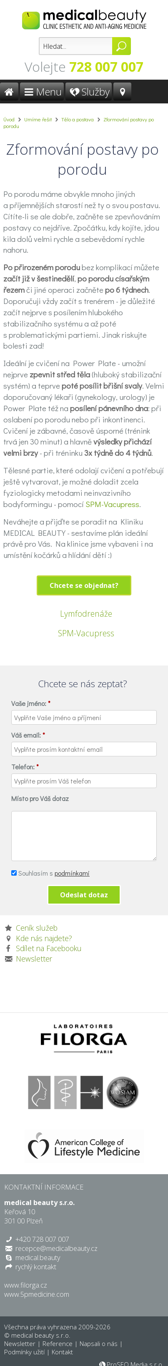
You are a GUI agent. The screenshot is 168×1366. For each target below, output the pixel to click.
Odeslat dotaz (84, 894)
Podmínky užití (24, 1352)
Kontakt (62, 1352)
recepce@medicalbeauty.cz (56, 1248)
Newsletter (34, 959)
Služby (89, 91)
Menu (42, 91)
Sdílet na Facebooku (49, 948)
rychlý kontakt (35, 1266)
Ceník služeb (37, 928)
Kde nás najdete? (44, 938)
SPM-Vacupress (112, 504)
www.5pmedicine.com (36, 1294)
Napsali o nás (99, 1343)
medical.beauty (37, 1257)
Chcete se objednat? (84, 585)
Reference (58, 1343)
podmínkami (72, 873)
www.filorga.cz (25, 1285)
